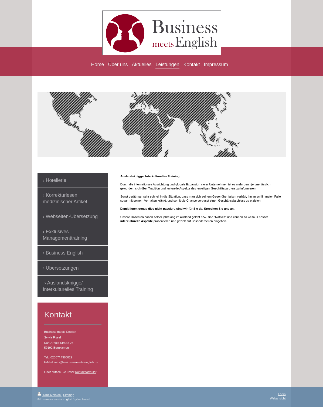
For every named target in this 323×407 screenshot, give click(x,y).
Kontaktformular (85, 372)
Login (281, 394)
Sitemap (68, 394)
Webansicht (277, 398)
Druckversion (50, 394)
